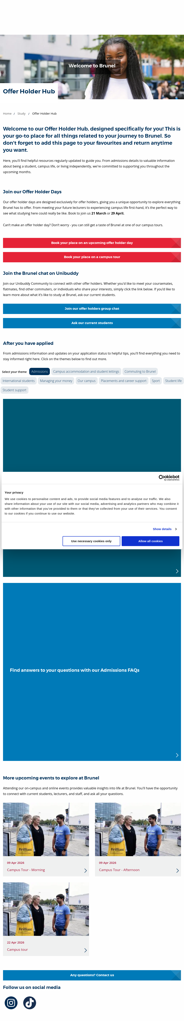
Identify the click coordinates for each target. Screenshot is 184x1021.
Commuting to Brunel (140, 371)
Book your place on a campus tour (92, 257)
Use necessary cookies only (91, 541)
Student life (173, 381)
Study (21, 113)
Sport (156, 381)
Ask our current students (92, 323)
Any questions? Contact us (92, 975)
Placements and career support (123, 381)
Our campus (87, 381)
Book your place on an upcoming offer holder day (92, 243)
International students (19, 381)
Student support (14, 390)
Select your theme (14, 372)
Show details (162, 529)
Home (7, 113)
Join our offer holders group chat (92, 309)
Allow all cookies (150, 541)
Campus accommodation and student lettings (86, 371)
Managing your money (56, 381)
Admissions (39, 371)
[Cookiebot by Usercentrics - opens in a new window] (161, 478)
